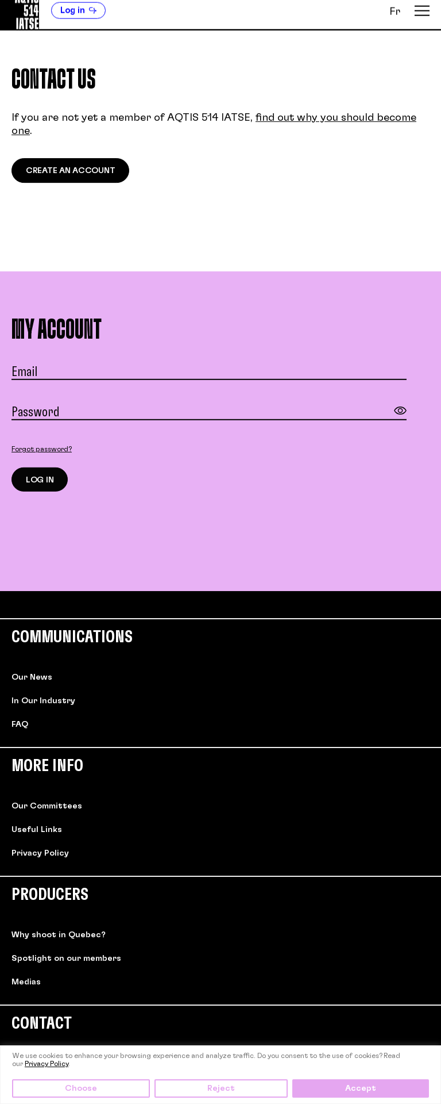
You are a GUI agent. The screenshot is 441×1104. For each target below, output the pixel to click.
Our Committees (46, 806)
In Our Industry (43, 701)
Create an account (70, 171)
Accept (360, 1088)
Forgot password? (41, 450)
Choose (81, 1088)
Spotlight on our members (66, 958)
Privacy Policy (46, 1063)
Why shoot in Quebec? (58, 935)
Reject (221, 1088)
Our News (31, 677)
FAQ (19, 724)
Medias (26, 982)
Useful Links (36, 830)
